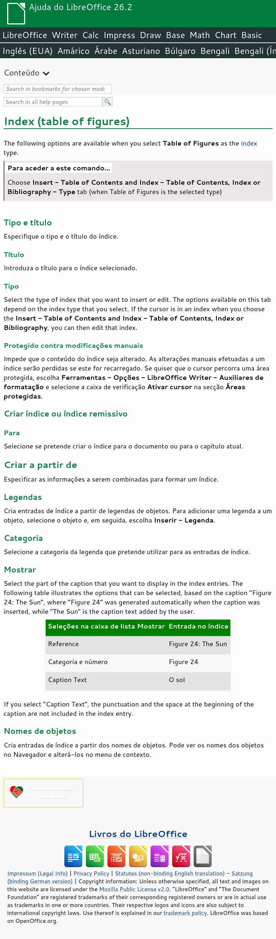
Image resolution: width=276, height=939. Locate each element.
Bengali (215, 51)
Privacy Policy (91, 873)
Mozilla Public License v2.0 (134, 889)
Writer (64, 35)
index (249, 143)
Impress (119, 35)
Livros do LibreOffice (137, 833)
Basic (251, 35)
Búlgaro (180, 51)
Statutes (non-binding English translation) (170, 873)
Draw (150, 35)
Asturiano (141, 51)
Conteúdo (22, 72)
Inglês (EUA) (27, 51)
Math (199, 35)
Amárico (73, 51)
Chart (225, 35)
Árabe (106, 51)
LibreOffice (24, 35)
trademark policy (185, 913)
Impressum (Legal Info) (37, 873)
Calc (90, 35)
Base (175, 35)
